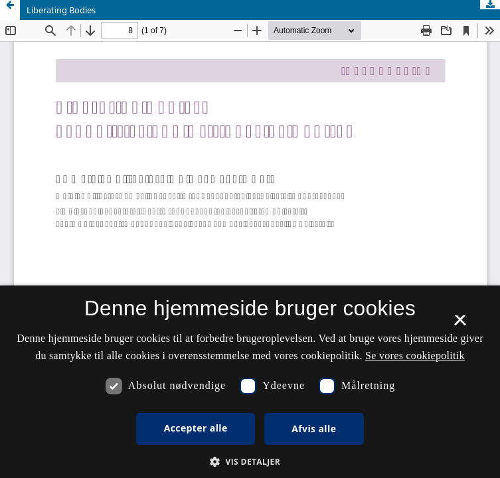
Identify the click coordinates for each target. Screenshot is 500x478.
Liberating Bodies (61, 10)
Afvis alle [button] (314, 428)
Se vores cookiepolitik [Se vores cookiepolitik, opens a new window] (415, 355)
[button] (250, 462)
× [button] (459, 324)
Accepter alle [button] (196, 428)
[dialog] (250, 381)
